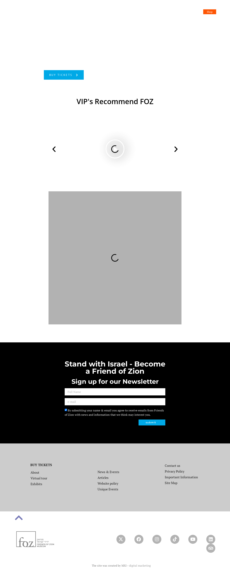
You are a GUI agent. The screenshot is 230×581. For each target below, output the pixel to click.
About (92, 7)
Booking (195, 11)
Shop (210, 11)
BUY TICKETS (41, 465)
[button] (54, 149)
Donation (207, 7)
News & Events (111, 7)
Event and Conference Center (163, 7)
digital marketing (140, 565)
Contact (190, 7)
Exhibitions (133, 7)
